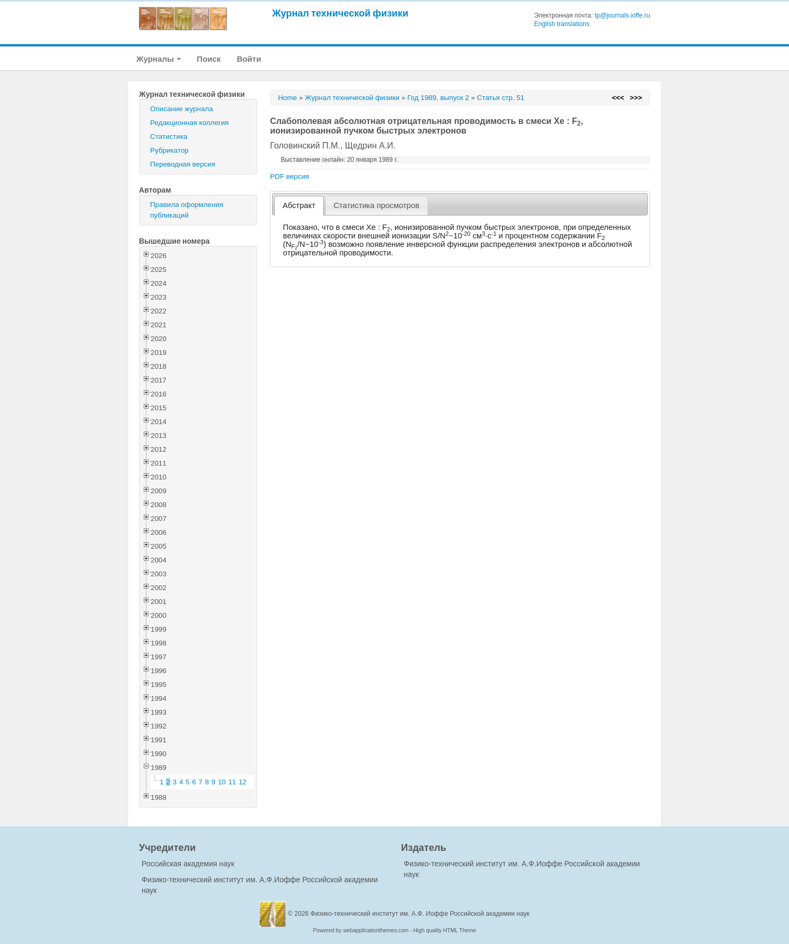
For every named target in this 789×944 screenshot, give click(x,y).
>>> (636, 98)
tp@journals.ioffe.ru (622, 15)
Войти (249, 59)
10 (222, 782)
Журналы (158, 59)
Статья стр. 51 (500, 98)
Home (287, 98)
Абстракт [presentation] (299, 205)
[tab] (299, 206)
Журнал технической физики (340, 13)
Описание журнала (181, 109)
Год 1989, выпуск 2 (438, 98)
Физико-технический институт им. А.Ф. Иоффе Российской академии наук (420, 913)
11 (232, 782)
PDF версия (289, 176)
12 (242, 782)
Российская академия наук (188, 863)
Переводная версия (182, 164)
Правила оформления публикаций (186, 210)
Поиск (209, 59)
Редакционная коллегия (189, 123)
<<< (618, 98)
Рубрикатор (169, 150)
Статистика (168, 136)
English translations (561, 24)
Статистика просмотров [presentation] (377, 205)
